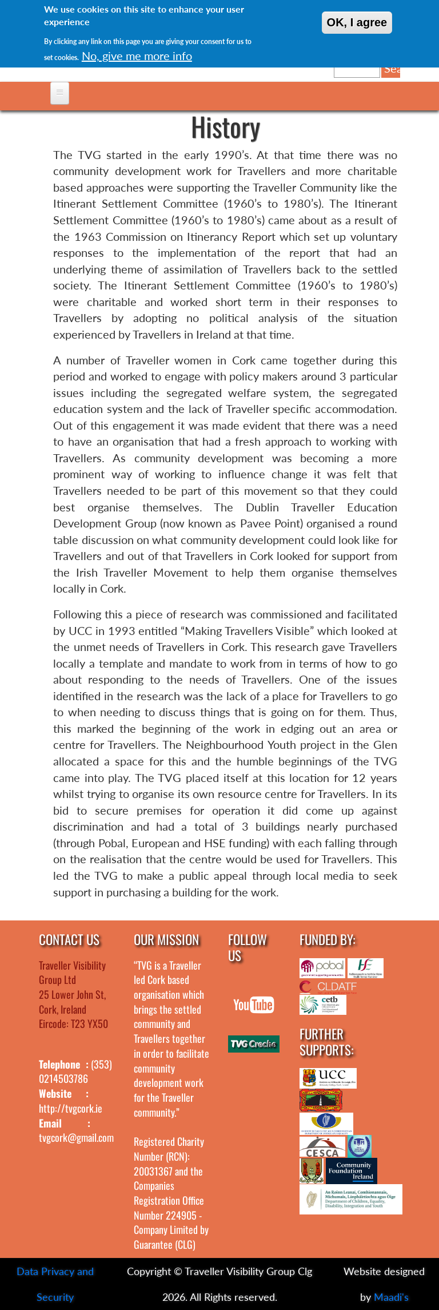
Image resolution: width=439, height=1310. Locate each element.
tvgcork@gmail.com (76, 1137)
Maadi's (391, 1297)
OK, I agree (357, 22)
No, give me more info (137, 55)
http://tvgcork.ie (70, 1108)
